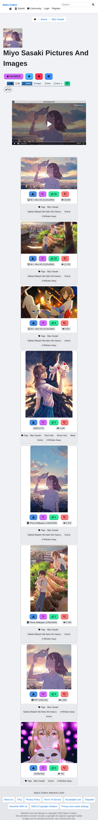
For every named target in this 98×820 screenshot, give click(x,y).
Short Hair (48, 435)
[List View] (17, 83)
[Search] (93, 4)
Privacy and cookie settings (75, 806)
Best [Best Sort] (48, 83)
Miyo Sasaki (58, 19)
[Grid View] (10, 83)
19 (54, 194)
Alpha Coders (10, 5)
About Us (8, 799)
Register (56, 8)
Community (34, 8)
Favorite (14, 76)
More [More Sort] (58, 83)
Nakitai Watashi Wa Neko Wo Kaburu (44, 212)
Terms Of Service (52, 799)
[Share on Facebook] (49, 76)
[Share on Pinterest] (39, 76)
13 (54, 258)
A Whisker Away (49, 216)
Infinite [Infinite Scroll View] (27, 83)
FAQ (19, 799)
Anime (44, 19)
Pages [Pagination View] (37, 83)
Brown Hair (62, 435)
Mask (72, 435)
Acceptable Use (73, 799)
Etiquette (89, 799)
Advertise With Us (18, 806)
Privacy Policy (33, 799)
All (8, 89)
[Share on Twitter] (29, 76)
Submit (20, 8)
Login (46, 8)
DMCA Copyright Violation (44, 806)
